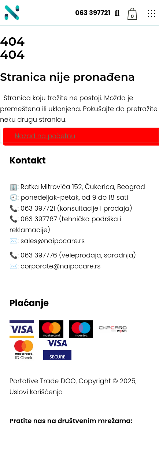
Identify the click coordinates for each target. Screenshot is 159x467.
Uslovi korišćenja (36, 391)
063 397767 (39, 218)
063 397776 (39, 255)
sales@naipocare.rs (53, 240)
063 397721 (92, 12)
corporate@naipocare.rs (60, 266)
